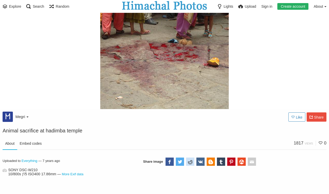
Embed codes (31, 143)
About (10, 143)
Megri (22, 116)
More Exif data (73, 174)
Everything (30, 161)
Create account (293, 6)
